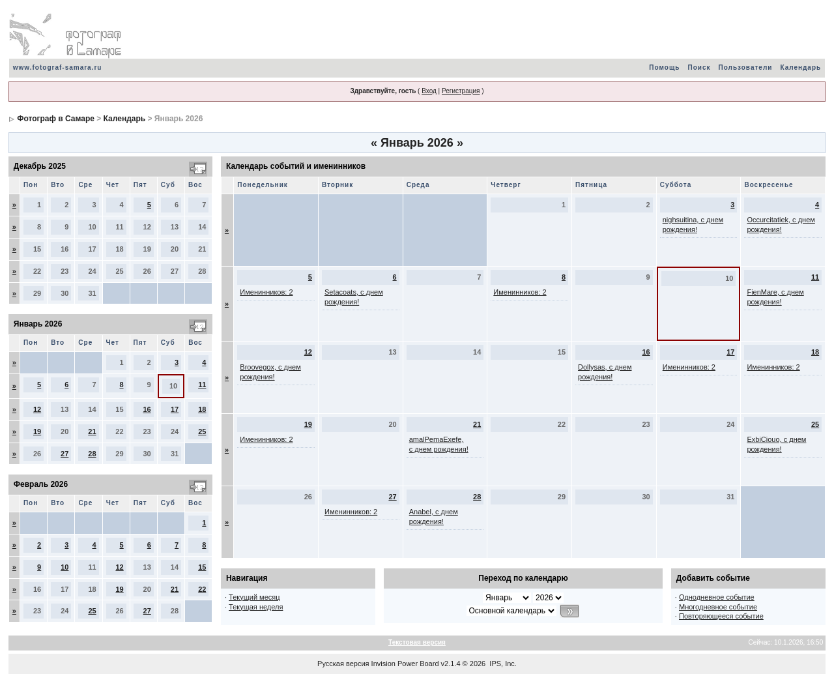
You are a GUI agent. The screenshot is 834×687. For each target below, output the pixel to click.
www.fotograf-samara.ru (57, 67)
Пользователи (745, 67)
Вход (429, 91)
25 (202, 431)
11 (202, 384)
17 (175, 409)
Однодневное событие (717, 597)
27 (64, 454)
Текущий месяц (254, 597)
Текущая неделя (256, 607)
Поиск (698, 67)
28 (92, 454)
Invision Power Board (405, 663)
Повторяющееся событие (721, 616)
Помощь (664, 67)
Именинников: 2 (266, 292)
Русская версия (343, 663)
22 (202, 589)
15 (202, 567)
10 (64, 567)
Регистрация (461, 91)
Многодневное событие (718, 607)
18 (202, 409)
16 (147, 409)
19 (37, 431)
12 (37, 409)
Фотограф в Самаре (55, 118)
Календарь (800, 67)
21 (92, 431)
